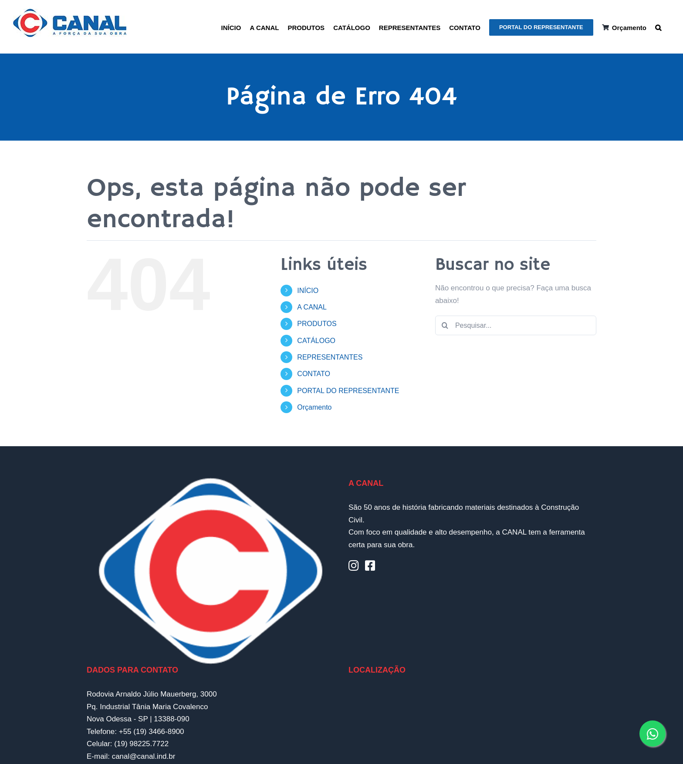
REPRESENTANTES (329, 357)
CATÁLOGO (316, 340)
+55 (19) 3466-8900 (151, 731)
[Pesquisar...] (515, 325)
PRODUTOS (316, 323)
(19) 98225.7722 (141, 744)
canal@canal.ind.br (144, 756)
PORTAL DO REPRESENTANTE (348, 390)
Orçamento (314, 407)
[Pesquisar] (445, 325)
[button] (658, 27)
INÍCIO (307, 290)
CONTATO (313, 373)
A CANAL (312, 307)
